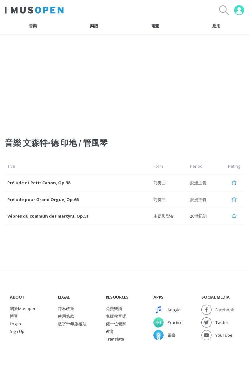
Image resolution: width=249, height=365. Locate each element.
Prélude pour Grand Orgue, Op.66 (42, 199)
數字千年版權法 (72, 324)
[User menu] (239, 10)
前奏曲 (159, 183)
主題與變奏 (163, 216)
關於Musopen (23, 308)
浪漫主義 (198, 183)
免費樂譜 (114, 308)
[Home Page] (34, 10)
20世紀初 (198, 216)
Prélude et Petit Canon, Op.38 (38, 183)
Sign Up (17, 331)
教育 (110, 331)
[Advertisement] (124, 82)
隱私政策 (66, 308)
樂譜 (94, 26)
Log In (15, 324)
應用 (216, 26)
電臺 (155, 26)
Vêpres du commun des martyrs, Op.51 (48, 216)
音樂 (33, 26)
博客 (14, 316)
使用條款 (66, 316)
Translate (115, 339)
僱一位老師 (116, 324)
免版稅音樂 (116, 316)
